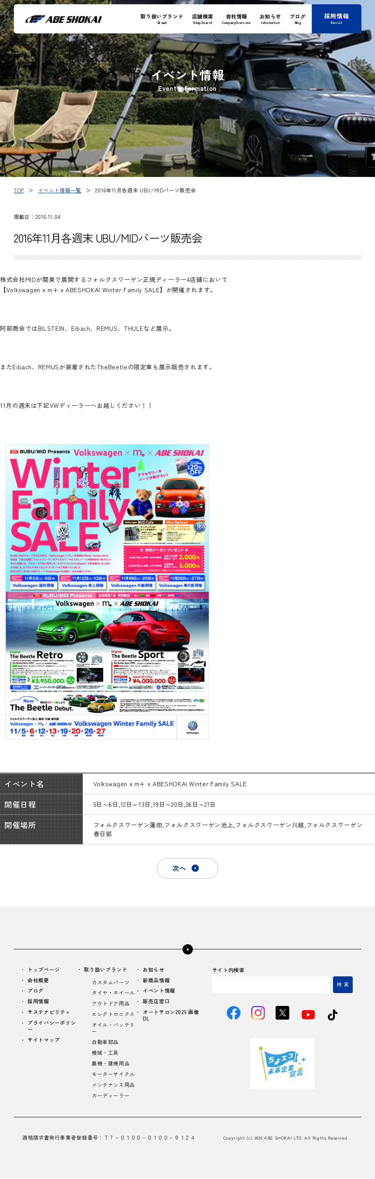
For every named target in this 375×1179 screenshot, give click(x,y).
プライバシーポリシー (51, 1026)
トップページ (43, 970)
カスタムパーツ (110, 982)
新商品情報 (156, 980)
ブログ (35, 991)
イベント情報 (159, 991)
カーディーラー (110, 1096)
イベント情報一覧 (59, 190)
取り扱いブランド (105, 970)
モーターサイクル (113, 1074)
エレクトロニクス (113, 1014)
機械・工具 (105, 1053)
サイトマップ (43, 1040)
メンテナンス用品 (113, 1085)
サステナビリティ (49, 1012)
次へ (179, 868)
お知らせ (154, 970)
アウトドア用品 (110, 1004)
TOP (19, 190)
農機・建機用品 (110, 1064)
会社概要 (38, 980)
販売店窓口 (156, 1002)
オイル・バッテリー (113, 1028)
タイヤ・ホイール (113, 993)
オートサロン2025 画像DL (171, 1015)
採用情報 (38, 1002)
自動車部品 (105, 1042)
